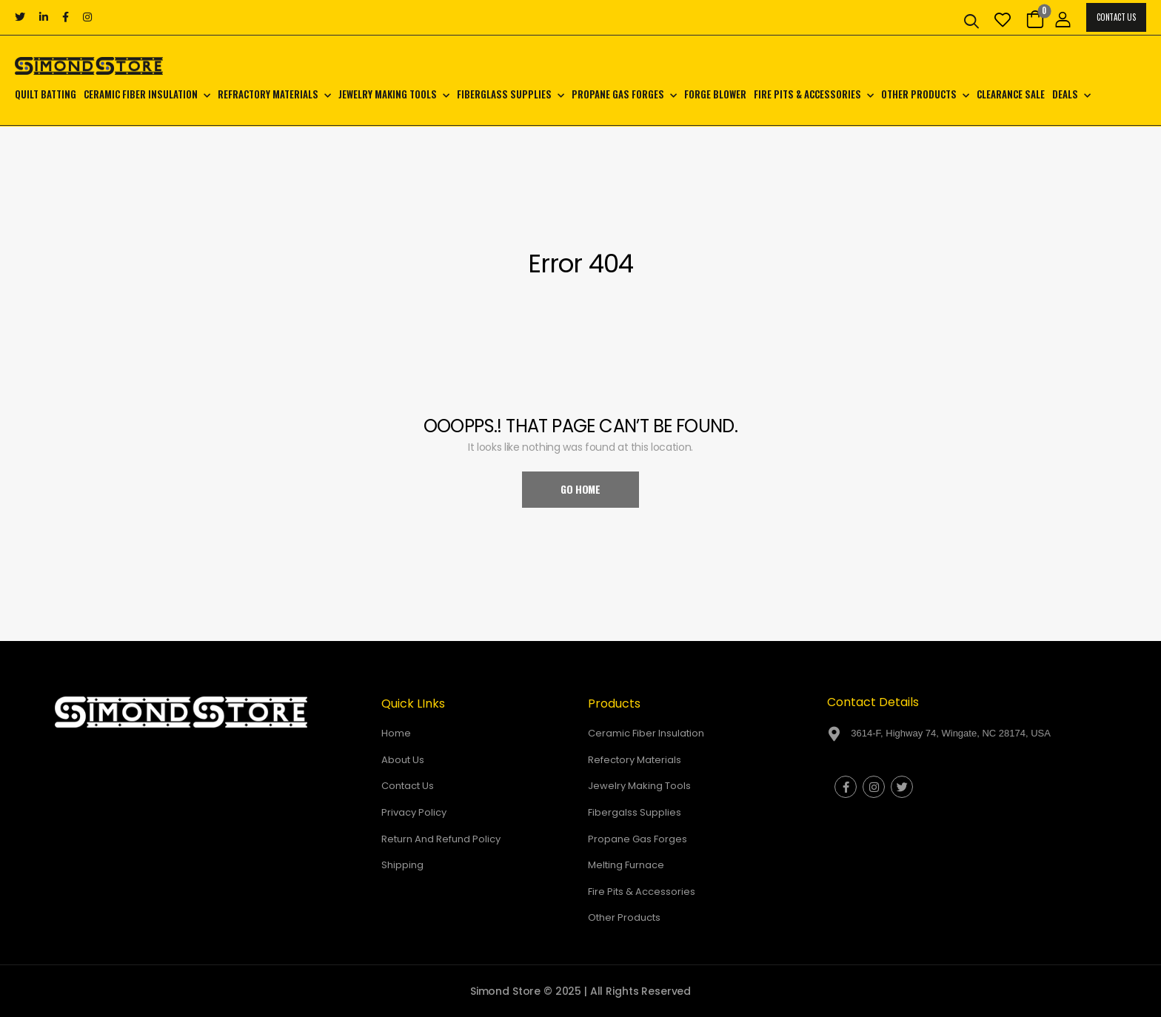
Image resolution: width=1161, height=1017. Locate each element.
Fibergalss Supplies (634, 812)
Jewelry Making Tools (387, 94)
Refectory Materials (634, 760)
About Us (402, 760)
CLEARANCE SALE (1011, 94)
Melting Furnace (626, 865)
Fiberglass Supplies (504, 94)
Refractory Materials (268, 94)
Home (396, 733)
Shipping (402, 865)
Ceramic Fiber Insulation (141, 94)
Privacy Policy (413, 812)
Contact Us (1116, 17)
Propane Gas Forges (618, 94)
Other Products (919, 94)
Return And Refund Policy (441, 839)
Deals (1065, 94)
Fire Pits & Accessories (807, 94)
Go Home (580, 489)
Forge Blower (715, 94)
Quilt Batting (45, 94)
